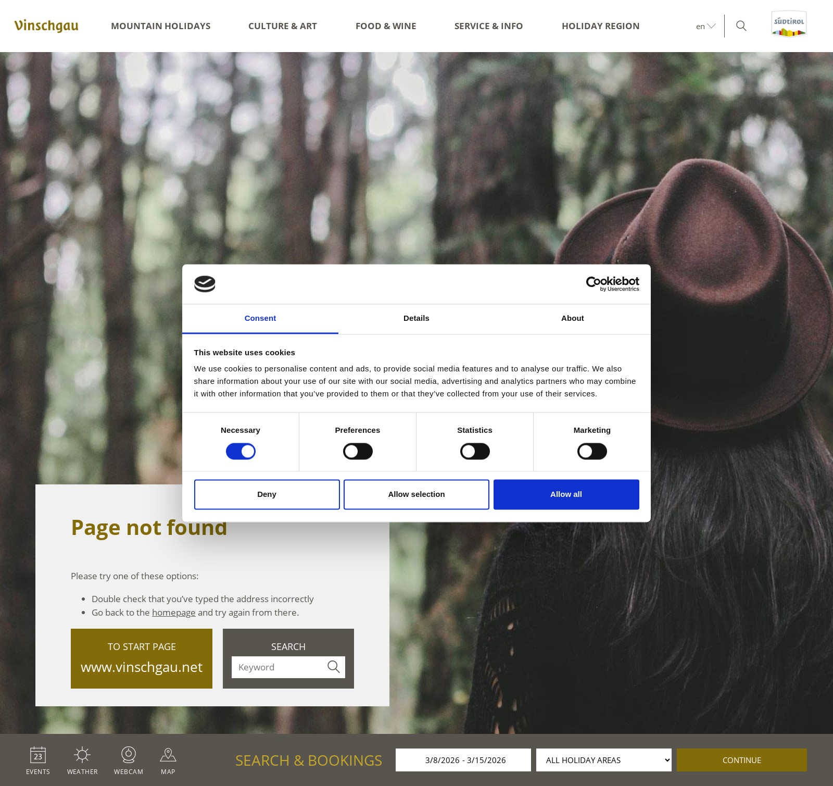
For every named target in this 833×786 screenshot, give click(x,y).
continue (742, 760)
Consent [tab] (260, 318)
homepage (174, 612)
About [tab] (572, 318)
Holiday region (601, 26)
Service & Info (489, 26)
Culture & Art (282, 26)
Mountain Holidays (160, 26)
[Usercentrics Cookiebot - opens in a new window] (593, 284)
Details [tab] (416, 318)
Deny (266, 494)
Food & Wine (386, 26)
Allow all (566, 494)
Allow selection (416, 494)
